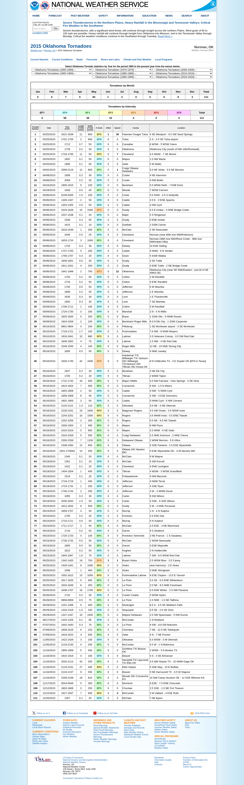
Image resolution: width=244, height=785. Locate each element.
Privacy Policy (189, 757)
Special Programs (166, 736)
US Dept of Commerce (73, 757)
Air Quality (67, 729)
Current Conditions (62, 59)
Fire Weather (69, 734)
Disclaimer (159, 757)
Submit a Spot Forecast (73, 725)
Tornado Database (132, 725)
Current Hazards (39, 59)
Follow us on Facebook (75, 713)
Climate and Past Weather (137, 59)
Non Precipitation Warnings (105, 732)
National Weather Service (74, 762)
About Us (191, 720)
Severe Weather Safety (164, 723)
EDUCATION (149, 15)
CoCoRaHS (159, 745)
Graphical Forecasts (72, 727)
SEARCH (186, 15)
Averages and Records (134, 728)
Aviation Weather (70, 723)
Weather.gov (36, 50)
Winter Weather (70, 736)
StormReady (160, 739)
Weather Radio (161, 748)
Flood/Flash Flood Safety (165, 725)
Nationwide (37, 725)
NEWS (169, 15)
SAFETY (103, 15)
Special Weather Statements (106, 728)
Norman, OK (49, 50)
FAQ (187, 725)
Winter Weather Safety (164, 732)
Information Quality (162, 760)
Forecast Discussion (72, 732)
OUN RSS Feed (200, 713)
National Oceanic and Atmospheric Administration (85, 760)
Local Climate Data (132, 737)
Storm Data (129, 730)
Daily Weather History (134, 732)
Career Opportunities (192, 767)
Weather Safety (164, 720)
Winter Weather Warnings (104, 739)
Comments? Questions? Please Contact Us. (83, 778)
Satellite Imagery (39, 743)
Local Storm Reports (41, 727)
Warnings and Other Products (104, 721)
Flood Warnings (100, 725)
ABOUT (205, 15)
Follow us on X (41, 713)
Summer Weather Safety (165, 727)
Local (34, 723)
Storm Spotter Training (164, 743)
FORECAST (55, 15)
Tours (187, 727)
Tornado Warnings (101, 741)
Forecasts (92, 59)
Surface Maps (38, 736)
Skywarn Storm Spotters (165, 741)
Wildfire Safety (161, 729)
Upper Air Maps (39, 739)
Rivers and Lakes (110, 59)
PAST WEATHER (80, 15)
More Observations (41, 734)
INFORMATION (125, 15)
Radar (79, 59)
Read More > (165, 36)
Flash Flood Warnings (103, 730)
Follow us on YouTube (105, 713)
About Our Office (192, 723)
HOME (36, 15)
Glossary (158, 764)
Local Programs (163, 59)
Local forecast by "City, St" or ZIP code (42, 23)
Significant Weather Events (136, 734)
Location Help (40, 32)
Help (156, 762)
